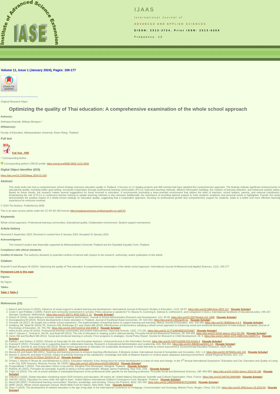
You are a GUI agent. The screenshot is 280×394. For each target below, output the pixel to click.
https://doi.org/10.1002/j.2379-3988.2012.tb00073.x (232, 336)
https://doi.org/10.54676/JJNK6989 (221, 376)
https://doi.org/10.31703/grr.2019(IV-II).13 (36, 357)
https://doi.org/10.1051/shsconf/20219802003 (94, 363)
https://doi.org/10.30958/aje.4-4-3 (223, 322)
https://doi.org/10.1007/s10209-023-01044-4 (176, 341)
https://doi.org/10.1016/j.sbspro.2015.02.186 (237, 371)
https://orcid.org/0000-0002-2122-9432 (68, 163)
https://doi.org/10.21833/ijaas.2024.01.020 (24, 175)
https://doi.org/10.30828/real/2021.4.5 (192, 344)
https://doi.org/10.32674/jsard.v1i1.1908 (192, 317)
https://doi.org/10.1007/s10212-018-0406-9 (75, 328)
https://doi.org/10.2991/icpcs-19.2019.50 (243, 387)
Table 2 (14, 292)
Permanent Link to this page (17, 271)
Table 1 (5, 292)
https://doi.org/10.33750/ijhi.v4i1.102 (226, 352)
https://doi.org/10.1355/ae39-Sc (171, 320)
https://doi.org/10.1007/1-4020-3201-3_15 (69, 314)
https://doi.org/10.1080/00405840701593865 (172, 382)
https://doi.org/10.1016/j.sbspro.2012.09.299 (220, 333)
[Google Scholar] (241, 309)
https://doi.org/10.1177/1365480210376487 (171, 330)
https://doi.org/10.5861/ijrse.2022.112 (208, 309)
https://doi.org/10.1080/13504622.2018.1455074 (40, 349)
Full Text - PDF (20, 153)
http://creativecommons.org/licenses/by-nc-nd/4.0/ (98, 210)
